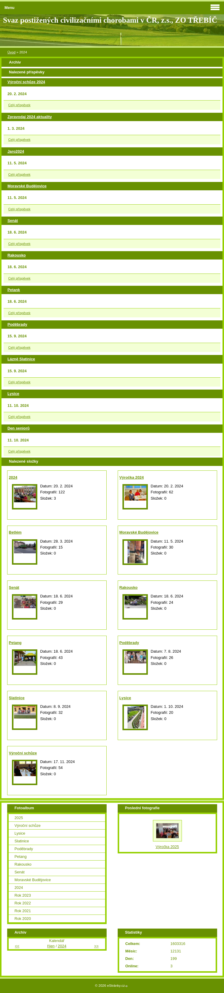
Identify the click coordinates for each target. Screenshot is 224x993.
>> (96, 946)
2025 (19, 818)
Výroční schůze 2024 (26, 82)
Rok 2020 (23, 918)
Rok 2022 (23, 903)
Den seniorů (18, 428)
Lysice (13, 393)
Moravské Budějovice (27, 186)
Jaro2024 (15, 151)
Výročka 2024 (131, 477)
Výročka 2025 (167, 846)
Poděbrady (17, 324)
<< (17, 946)
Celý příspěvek (19, 105)
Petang (15, 642)
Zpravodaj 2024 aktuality (29, 117)
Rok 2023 (23, 895)
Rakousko (16, 255)
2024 (13, 477)
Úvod (11, 52)
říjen (51, 946)
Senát (12, 220)
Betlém (15, 532)
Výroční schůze (23, 753)
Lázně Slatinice (21, 359)
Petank (13, 290)
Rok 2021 (23, 911)
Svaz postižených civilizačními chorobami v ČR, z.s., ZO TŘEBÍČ (110, 20)
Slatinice (17, 698)
